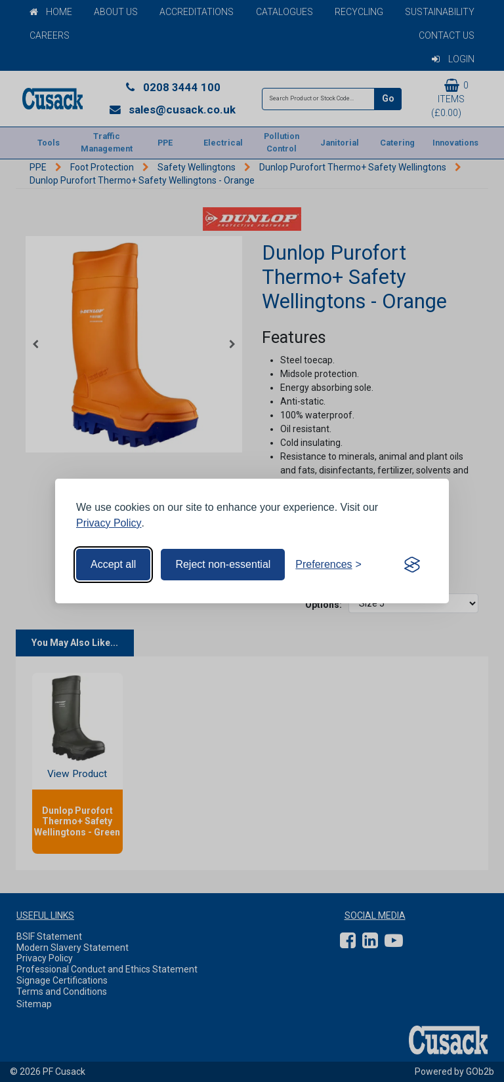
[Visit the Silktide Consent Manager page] (412, 564)
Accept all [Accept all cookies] (113, 564)
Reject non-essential (222, 564)
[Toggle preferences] (328, 564)
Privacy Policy (109, 523)
